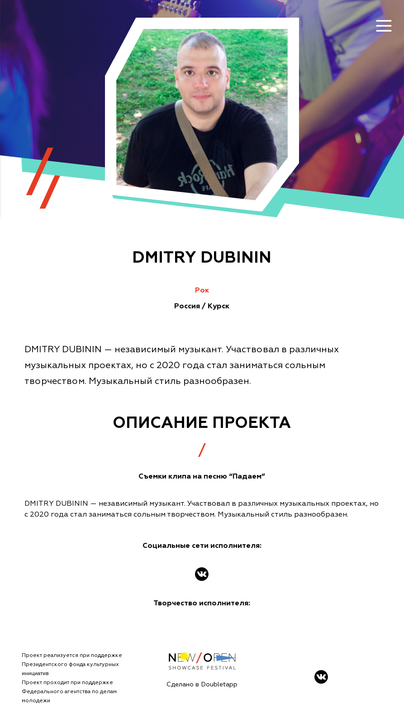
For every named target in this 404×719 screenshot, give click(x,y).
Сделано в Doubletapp (202, 684)
